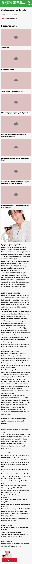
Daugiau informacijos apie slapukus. (13, 4)
